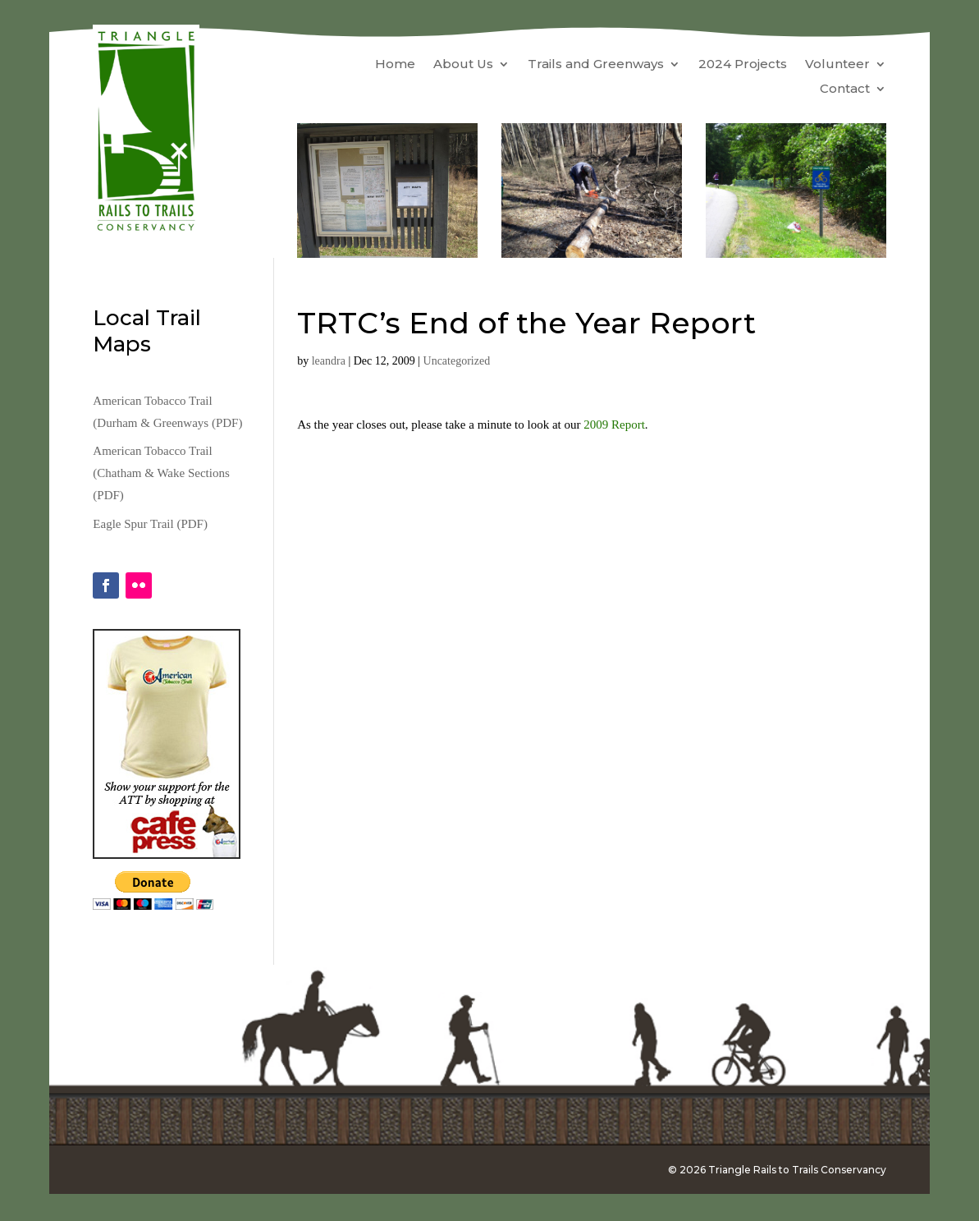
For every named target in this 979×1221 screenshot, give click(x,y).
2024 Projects (742, 64)
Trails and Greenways (596, 64)
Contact (845, 89)
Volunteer (837, 64)
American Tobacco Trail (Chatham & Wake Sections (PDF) (161, 473)
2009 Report (614, 424)
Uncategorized (457, 361)
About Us (463, 64)
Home (395, 64)
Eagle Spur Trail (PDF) (150, 523)
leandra (328, 361)
